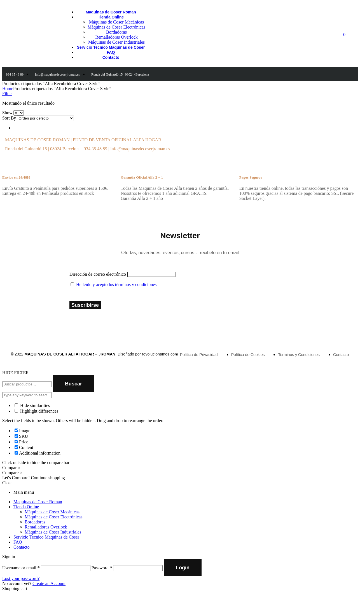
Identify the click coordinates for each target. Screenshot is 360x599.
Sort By (9, 118)
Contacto (21, 547)
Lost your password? (20, 578)
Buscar (73, 384)
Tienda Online (26, 506)
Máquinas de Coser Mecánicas (52, 511)
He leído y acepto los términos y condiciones (116, 284)
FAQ (17, 542)
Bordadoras (35, 522)
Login (183, 567)
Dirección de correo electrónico (97, 274)
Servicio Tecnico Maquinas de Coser (46, 537)
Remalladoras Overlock (46, 527)
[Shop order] (45, 118)
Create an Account (49, 583)
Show (7, 112)
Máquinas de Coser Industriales (53, 532)
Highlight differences (36, 411)
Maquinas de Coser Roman (37, 501)
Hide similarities (32, 405)
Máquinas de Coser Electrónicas (54, 516)
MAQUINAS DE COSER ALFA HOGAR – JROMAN (69, 354)
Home (7, 88)
